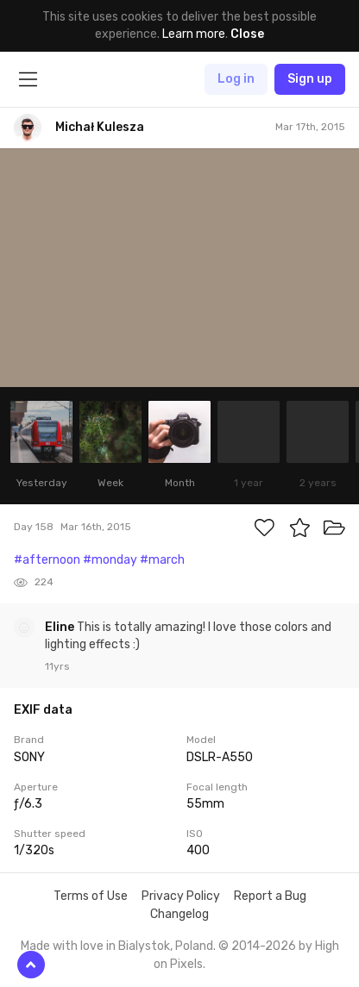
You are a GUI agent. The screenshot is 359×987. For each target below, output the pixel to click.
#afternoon (47, 560)
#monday (110, 560)
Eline (61, 627)
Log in (236, 79)
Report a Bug (270, 896)
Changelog (179, 914)
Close (247, 34)
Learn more (193, 34)
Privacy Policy (181, 896)
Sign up (309, 79)
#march (162, 560)
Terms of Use (91, 896)
